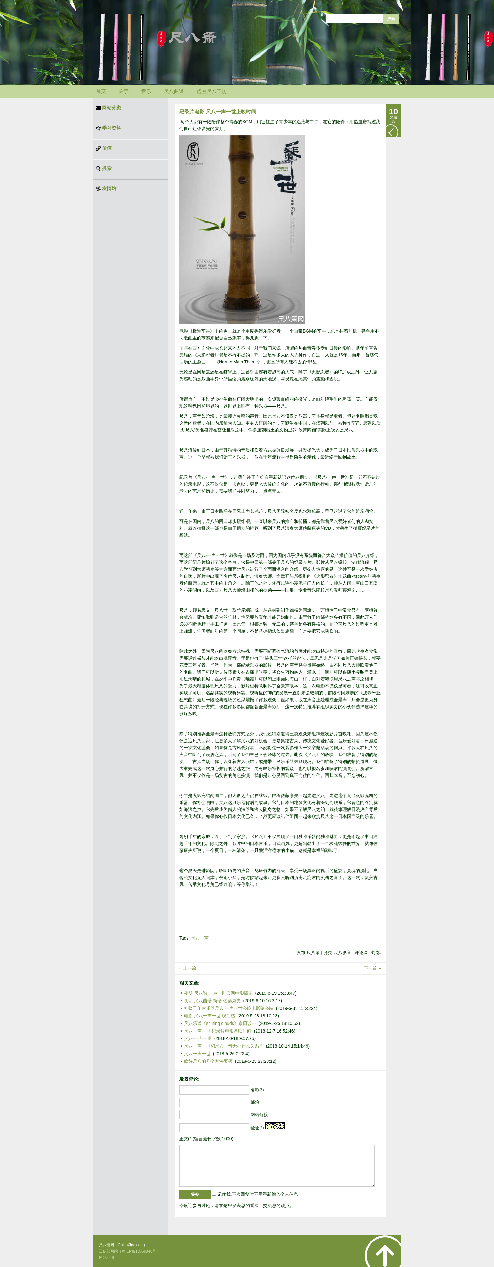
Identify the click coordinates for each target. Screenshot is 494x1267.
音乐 (146, 91)
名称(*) (257, 1089)
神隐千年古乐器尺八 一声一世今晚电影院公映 (228, 1008)
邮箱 (254, 1102)
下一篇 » (372, 968)
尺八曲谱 (174, 91)
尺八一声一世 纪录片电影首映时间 (217, 1030)
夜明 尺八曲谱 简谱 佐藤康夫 (212, 1000)
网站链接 (259, 1114)
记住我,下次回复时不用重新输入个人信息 (257, 1194)
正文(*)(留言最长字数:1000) (206, 1138)
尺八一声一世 (204, 937)
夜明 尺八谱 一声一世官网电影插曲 (218, 993)
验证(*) (257, 1127)
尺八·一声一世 (198, 1038)
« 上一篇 (187, 968)
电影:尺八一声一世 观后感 (209, 1015)
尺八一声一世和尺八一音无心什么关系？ (223, 1046)
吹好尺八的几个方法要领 (208, 1061)
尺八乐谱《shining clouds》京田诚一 (220, 1023)
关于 (123, 91)
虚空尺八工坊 (212, 91)
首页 (101, 91)
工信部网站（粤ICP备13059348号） (129, 1251)
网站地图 (106, 1257)
